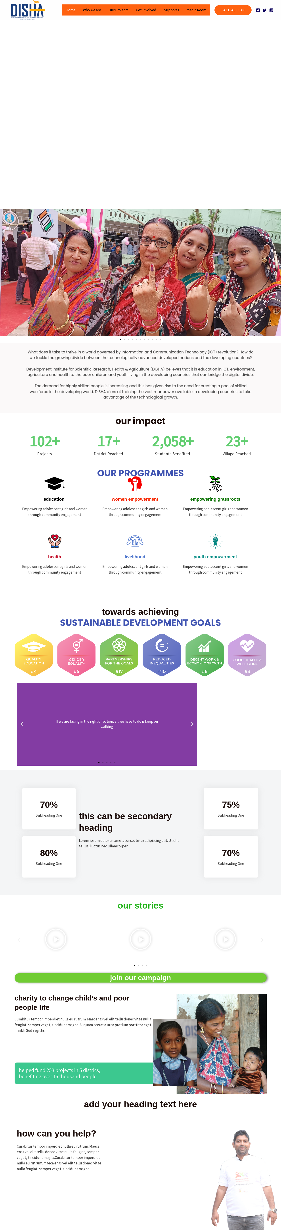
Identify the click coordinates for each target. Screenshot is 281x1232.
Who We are (92, 10)
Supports (171, 10)
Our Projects (118, 10)
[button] (233, 10)
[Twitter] (265, 10)
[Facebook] (258, 10)
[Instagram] (271, 10)
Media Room (196, 10)
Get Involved (146, 10)
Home (70, 10)
